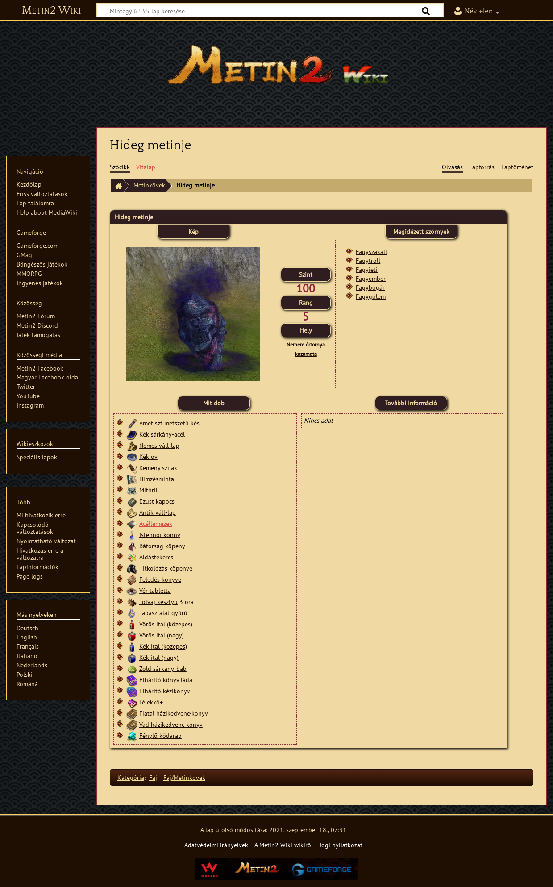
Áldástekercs (156, 557)
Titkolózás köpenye (165, 568)
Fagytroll (368, 260)
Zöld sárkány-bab (163, 668)
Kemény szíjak (158, 467)
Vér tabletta (155, 590)
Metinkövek (149, 185)
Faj (153, 777)
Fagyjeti (367, 269)
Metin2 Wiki (51, 10)
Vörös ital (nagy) (161, 635)
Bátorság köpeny (162, 545)
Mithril (148, 490)
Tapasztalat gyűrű (163, 612)
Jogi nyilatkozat (341, 845)
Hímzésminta (156, 479)
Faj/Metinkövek (184, 777)
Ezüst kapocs (157, 501)
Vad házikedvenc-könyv (171, 724)
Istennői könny (159, 534)
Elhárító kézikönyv (164, 691)
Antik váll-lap (157, 512)
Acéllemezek (155, 523)
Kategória (130, 777)
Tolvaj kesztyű (158, 601)
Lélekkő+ (151, 702)
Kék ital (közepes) (163, 646)
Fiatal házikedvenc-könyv (173, 713)
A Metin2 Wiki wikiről (283, 845)
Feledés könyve (160, 579)
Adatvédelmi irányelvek (216, 845)
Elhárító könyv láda (165, 679)
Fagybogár (370, 287)
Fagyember (371, 278)
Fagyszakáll (371, 251)
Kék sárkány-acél (162, 434)
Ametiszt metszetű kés (169, 423)
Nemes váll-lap (159, 445)
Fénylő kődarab (160, 735)
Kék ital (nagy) (159, 657)
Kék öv (148, 456)
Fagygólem (371, 296)
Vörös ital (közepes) (165, 624)
